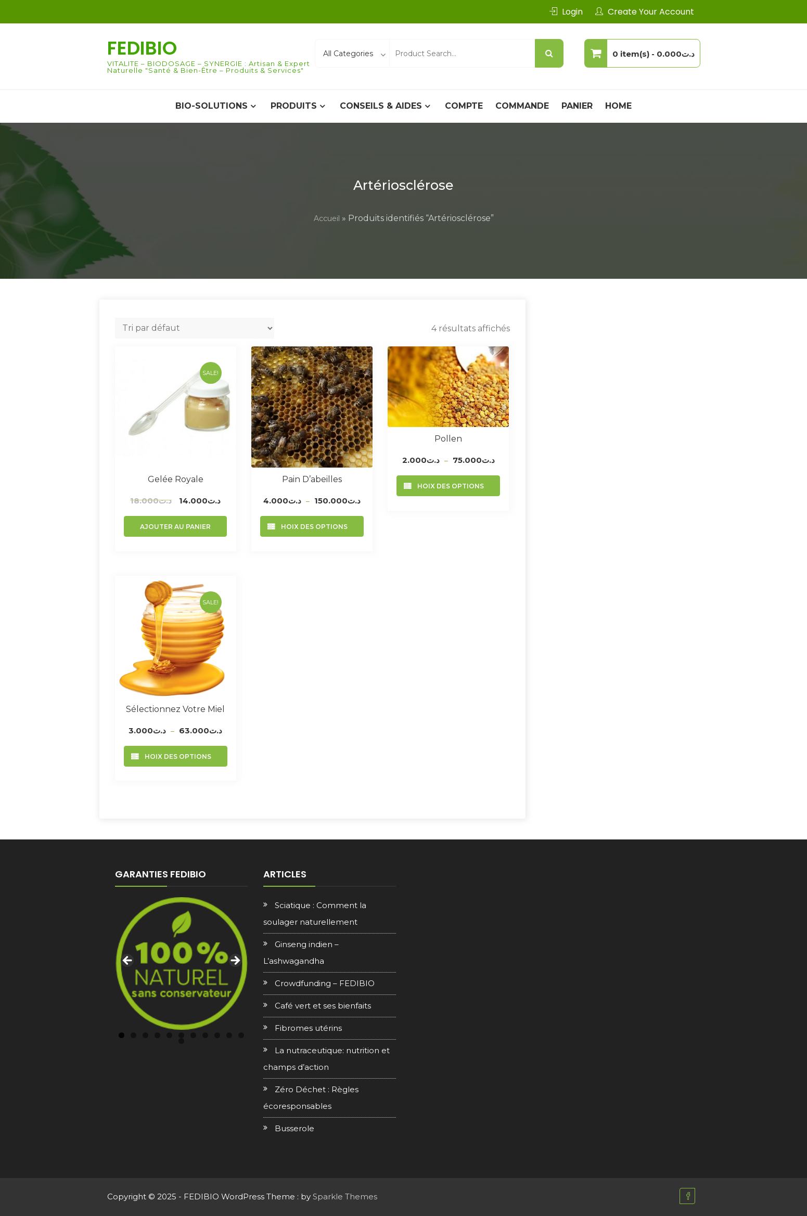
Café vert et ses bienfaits (323, 1006)
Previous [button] (128, 961)
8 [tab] (205, 1035)
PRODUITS (294, 106)
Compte (464, 106)
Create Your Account (651, 12)
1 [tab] (121, 1035)
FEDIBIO (142, 48)
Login (572, 12)
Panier (577, 106)
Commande (522, 106)
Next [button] (234, 961)
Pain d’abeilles (312, 479)
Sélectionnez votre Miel (175, 709)
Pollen (448, 439)
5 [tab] (169, 1035)
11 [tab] (241, 1035)
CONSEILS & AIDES (381, 106)
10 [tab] (229, 1035)
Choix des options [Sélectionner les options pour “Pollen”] (448, 486)
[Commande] (194, 328)
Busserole (294, 1128)
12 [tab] (181, 1041)
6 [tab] (181, 1035)
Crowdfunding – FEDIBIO (325, 983)
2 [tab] (133, 1035)
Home (618, 106)
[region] (181, 963)
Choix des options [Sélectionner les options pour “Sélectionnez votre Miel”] (175, 756)
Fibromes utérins (308, 1028)
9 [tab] (217, 1035)
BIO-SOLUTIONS (211, 106)
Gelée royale (175, 479)
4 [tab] (157, 1035)
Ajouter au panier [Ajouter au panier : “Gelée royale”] (175, 527)
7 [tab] (193, 1035)
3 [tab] (145, 1035)
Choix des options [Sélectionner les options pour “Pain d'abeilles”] (312, 527)
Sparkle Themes (345, 1196)
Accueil (327, 218)
